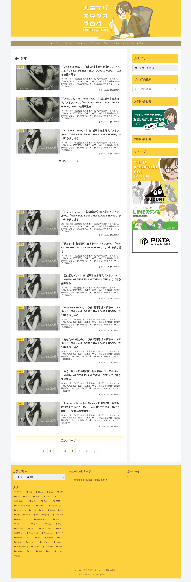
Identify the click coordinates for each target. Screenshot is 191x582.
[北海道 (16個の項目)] (46, 519)
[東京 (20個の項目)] (42, 514)
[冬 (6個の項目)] (49, 555)
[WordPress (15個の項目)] (58, 519)
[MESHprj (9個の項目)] (19, 537)
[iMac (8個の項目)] (60, 541)
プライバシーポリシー (92, 573)
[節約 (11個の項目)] (32, 532)
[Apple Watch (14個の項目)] (42, 523)
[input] (155, 89)
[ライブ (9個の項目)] (59, 537)
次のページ (68, 444)
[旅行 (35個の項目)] (37, 500)
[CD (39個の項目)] (17, 500)
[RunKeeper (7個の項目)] (48, 550)
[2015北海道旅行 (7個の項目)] (21, 550)
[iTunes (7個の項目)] (60, 550)
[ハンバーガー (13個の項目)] (21, 528)
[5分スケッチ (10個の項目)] (46, 532)
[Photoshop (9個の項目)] (47, 537)
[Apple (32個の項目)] (47, 500)
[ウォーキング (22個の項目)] (56, 509)
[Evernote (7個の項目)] (19, 555)
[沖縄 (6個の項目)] (39, 555)
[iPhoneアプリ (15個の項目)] (22, 523)
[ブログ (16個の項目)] (27, 519)
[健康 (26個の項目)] (34, 505)
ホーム (77, 573)
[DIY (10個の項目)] (60, 532)
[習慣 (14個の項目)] (58, 523)
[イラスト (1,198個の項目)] (19, 496)
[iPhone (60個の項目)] (39, 496)
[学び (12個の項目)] (60, 528)
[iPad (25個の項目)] (46, 505)
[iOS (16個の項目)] (36, 519)
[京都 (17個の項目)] (17, 519)
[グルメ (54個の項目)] (50, 496)
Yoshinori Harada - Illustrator (90, 483)
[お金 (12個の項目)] (49, 528)
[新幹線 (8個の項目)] (19, 546)
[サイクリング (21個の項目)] (20, 514)
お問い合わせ (110, 573)
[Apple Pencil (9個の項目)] (32, 537)
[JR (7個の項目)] (30, 555)
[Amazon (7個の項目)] (35, 550)
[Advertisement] (69, 184)
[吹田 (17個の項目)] (61, 514)
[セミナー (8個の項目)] (31, 546)
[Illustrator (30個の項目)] (20, 505)
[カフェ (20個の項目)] (32, 514)
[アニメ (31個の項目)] (59, 500)
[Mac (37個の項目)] (27, 500)
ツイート (131, 479)
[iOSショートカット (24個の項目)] (24, 509)
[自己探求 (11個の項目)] (20, 532)
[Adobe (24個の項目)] (41, 509)
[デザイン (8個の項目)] (45, 546)
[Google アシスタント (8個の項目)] (23, 541)
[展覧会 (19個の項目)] (51, 514)
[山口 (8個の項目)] (38, 541)
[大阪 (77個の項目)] (29, 496)
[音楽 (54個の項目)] (60, 496)
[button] (175, 89)
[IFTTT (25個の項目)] (58, 505)
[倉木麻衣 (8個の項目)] (49, 541)
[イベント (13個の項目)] (36, 528)
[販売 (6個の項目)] (39, 560)
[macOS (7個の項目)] (59, 546)
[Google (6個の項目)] (59, 555)
